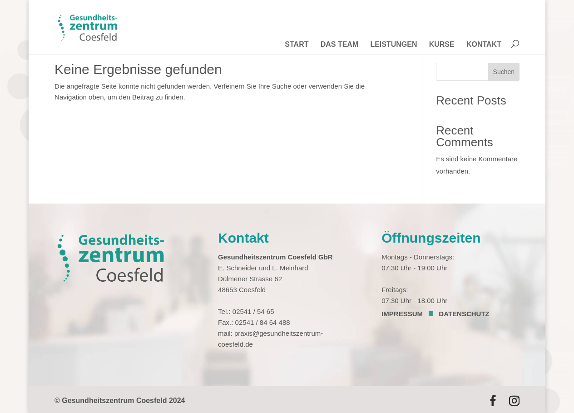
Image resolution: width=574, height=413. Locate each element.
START (296, 45)
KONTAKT (483, 45)
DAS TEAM (340, 45)
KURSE (442, 45)
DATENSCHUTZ (464, 314)
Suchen (504, 71)
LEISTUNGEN (393, 45)
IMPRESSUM (402, 314)
